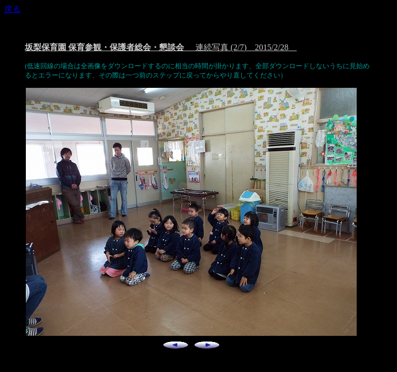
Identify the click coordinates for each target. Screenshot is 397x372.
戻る (12, 9)
